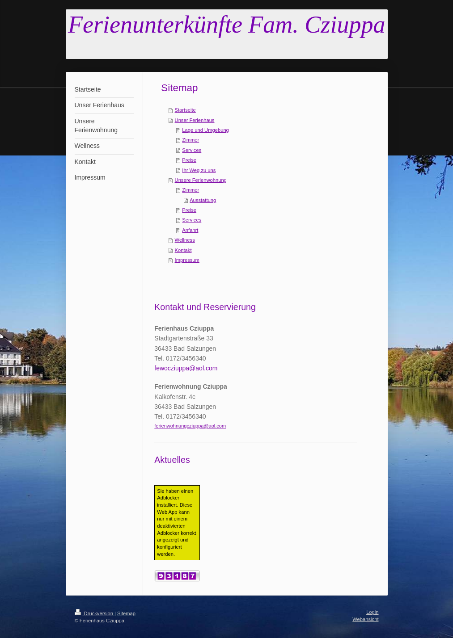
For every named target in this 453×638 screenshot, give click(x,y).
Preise (189, 160)
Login (372, 612)
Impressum (187, 260)
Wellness (185, 240)
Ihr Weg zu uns (199, 170)
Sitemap (126, 613)
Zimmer (190, 140)
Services (191, 150)
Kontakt (183, 250)
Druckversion (95, 613)
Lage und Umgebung (205, 130)
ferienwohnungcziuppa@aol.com (190, 425)
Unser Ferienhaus (195, 120)
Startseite (185, 110)
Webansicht (365, 619)
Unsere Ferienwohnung (201, 180)
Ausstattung (203, 200)
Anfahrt (190, 230)
